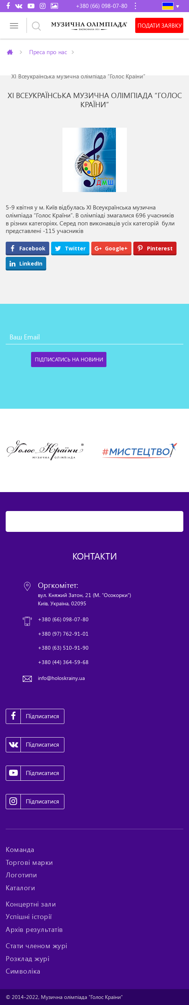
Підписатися (32, 716)
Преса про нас (48, 52)
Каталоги (20, 887)
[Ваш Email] (94, 336)
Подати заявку (159, 25)
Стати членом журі (36, 945)
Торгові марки (29, 862)
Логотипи (21, 874)
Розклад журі (27, 958)
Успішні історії (29, 916)
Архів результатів (34, 929)
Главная (10, 52)
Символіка (23, 970)
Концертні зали (31, 903)
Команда (20, 849)
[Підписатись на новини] (68, 359)
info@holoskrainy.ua (61, 677)
